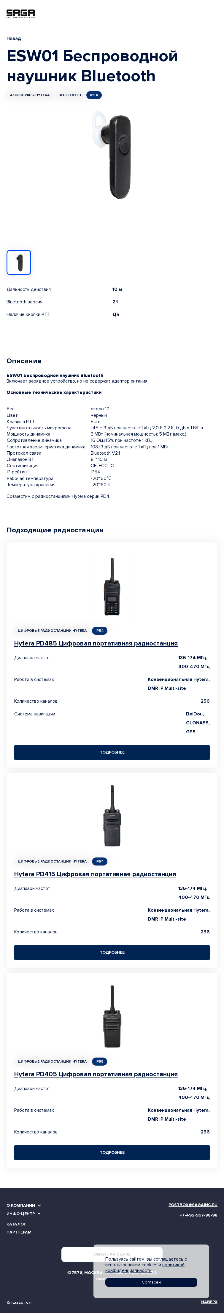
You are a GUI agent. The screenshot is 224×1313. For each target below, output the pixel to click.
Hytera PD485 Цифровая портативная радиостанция (96, 644)
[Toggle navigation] (214, 14)
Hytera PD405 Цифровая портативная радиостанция (96, 1074)
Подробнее (112, 752)
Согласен (151, 1282)
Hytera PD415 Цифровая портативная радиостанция (95, 874)
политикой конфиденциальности (145, 1267)
